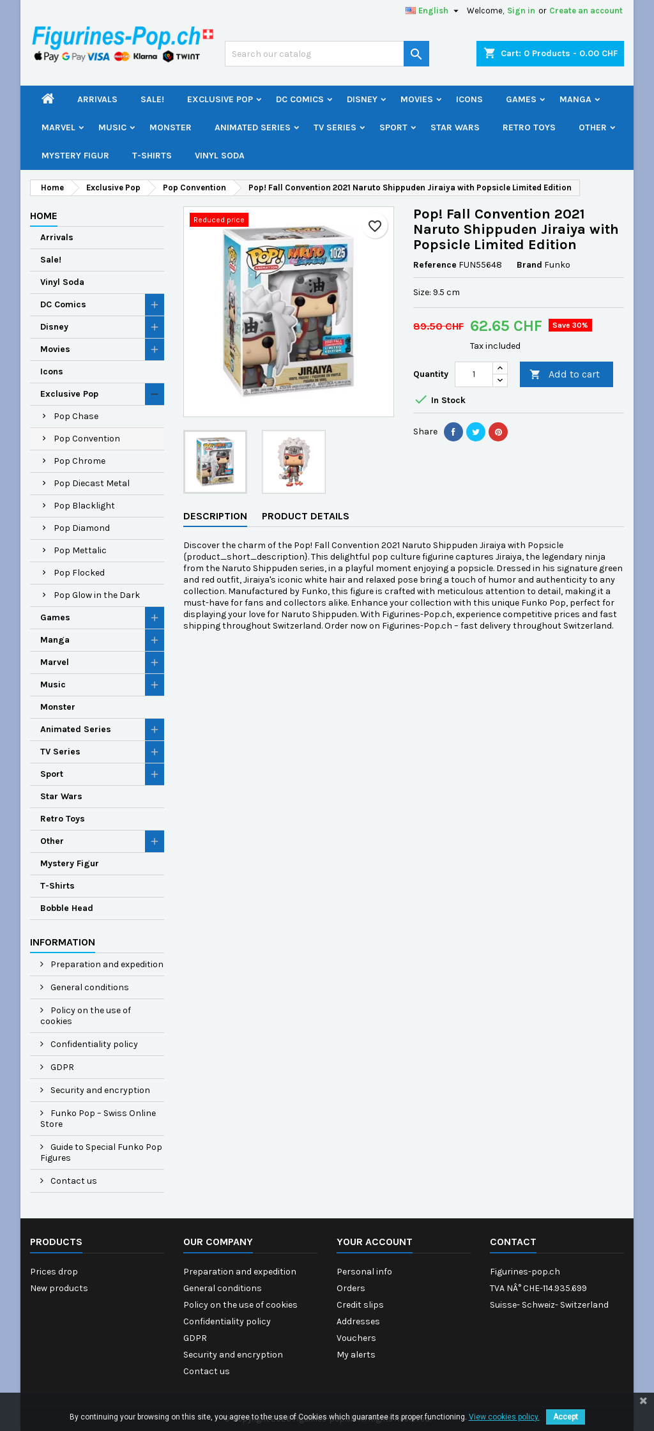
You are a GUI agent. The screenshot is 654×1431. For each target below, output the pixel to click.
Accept (565, 1416)
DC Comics (300, 99)
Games (521, 99)
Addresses (358, 1321)
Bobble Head (66, 908)
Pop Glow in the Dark (97, 595)
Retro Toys (529, 127)
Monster (170, 127)
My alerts (356, 1354)
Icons (469, 99)
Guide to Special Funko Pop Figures (101, 1152)
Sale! (152, 99)
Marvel (58, 127)
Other (593, 127)
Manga (575, 99)
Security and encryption (99, 1090)
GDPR (61, 1067)
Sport (393, 127)
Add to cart (564, 374)
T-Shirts (152, 155)
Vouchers (356, 1338)
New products (59, 1288)
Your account (375, 1242)
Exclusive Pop (220, 99)
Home (43, 216)
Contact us (73, 1180)
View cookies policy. (504, 1416)
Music (112, 127)
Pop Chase (76, 416)
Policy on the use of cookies (85, 1016)
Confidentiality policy (93, 1044)
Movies (416, 99)
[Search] (327, 53)
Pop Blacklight (84, 505)
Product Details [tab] (305, 516)
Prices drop (54, 1271)
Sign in (521, 10)
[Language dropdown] (434, 11)
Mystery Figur (75, 155)
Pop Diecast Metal (92, 483)
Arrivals (97, 99)
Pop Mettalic (80, 550)
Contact (513, 1242)
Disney (362, 99)
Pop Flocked (79, 572)
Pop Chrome (79, 460)
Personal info (364, 1271)
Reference (435, 264)
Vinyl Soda (220, 155)
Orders (351, 1288)
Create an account (586, 10)
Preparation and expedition (106, 964)
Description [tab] (215, 516)
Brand (529, 264)
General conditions (89, 987)
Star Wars (455, 127)
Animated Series (253, 127)
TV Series (335, 127)
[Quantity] (474, 374)
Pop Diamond (82, 528)
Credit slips (360, 1304)
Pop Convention (87, 438)
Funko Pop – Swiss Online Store (98, 1118)
